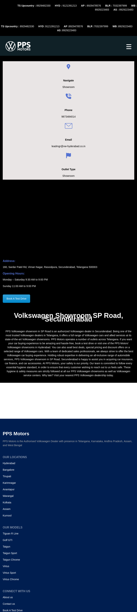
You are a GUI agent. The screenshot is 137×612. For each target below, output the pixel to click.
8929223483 (102, 9)
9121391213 (70, 5)
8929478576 (94, 5)
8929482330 (43, 5)
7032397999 (120, 5)
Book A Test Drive (16, 298)
